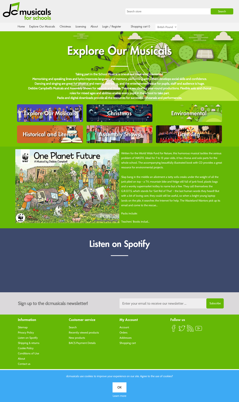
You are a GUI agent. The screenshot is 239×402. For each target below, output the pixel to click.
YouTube (198, 329)
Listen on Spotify (28, 337)
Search (73, 327)
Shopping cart (128, 342)
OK (119, 387)
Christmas (66, 26)
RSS (190, 329)
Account (124, 327)
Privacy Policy (26, 332)
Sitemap (23, 327)
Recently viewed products (84, 332)
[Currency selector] (170, 27)
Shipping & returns (28, 342)
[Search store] (168, 11)
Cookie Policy (26, 348)
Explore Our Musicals (43, 26)
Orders (123, 332)
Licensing (83, 26)
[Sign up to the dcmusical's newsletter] (172, 303)
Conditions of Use (28, 353)
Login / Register (115, 26)
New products (77, 337)
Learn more (119, 395)
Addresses (126, 337)
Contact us (24, 363)
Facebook (173, 329)
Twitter (182, 329)
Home (21, 26)
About (97, 26)
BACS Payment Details (82, 342)
